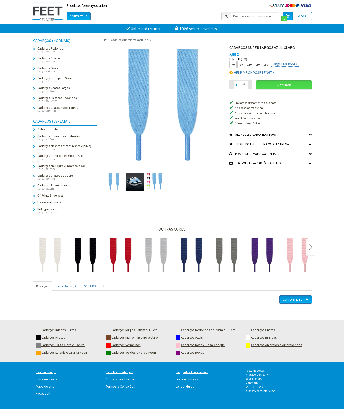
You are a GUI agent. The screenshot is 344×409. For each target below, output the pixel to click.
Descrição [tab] (42, 286)
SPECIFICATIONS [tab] (94, 286)
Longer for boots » (285, 64)
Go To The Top (296, 299)
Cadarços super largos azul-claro (131, 39)
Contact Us (78, 16)
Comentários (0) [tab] (66, 286)
